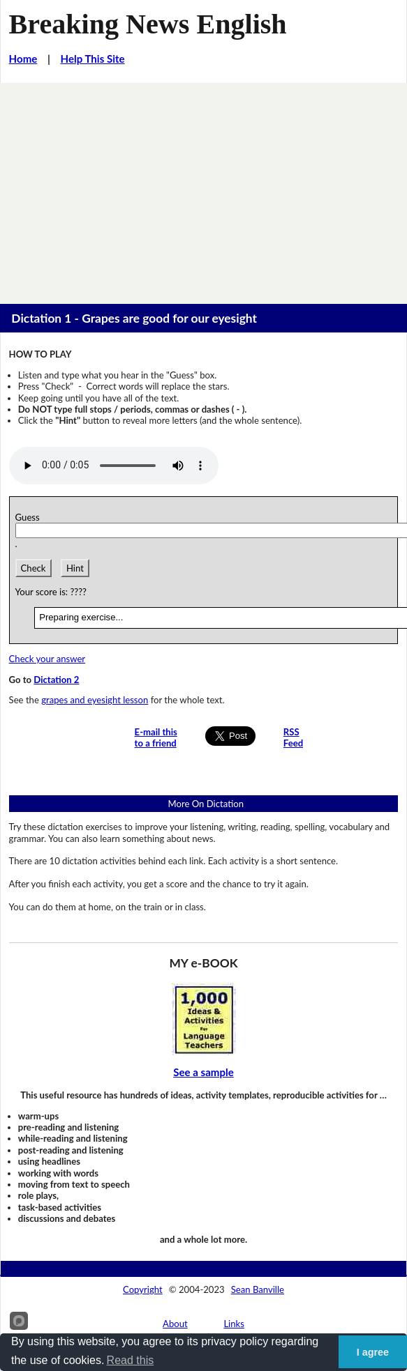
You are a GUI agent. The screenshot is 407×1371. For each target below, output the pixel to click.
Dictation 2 (56, 679)
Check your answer (47, 658)
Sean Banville (257, 1289)
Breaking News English (148, 24)
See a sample (203, 1072)
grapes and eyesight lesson (94, 699)
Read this (130, 1360)
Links (233, 1323)
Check (33, 568)
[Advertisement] (203, 187)
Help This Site (93, 58)
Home (23, 58)
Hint (75, 568)
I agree (373, 1352)
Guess (30, 517)
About (175, 1323)
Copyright (143, 1289)
